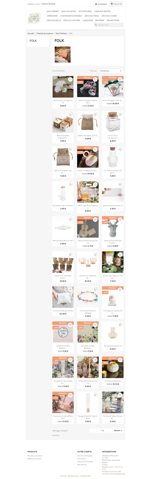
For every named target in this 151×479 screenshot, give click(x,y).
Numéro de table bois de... (88, 277)
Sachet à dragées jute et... (63, 171)
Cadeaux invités (102, 11)
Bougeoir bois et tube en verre (88, 417)
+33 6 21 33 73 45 (48, 4)
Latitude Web (85, 476)
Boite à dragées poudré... (88, 170)
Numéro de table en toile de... (113, 277)
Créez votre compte (85, 462)
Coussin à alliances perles (63, 311)
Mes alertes (81, 464)
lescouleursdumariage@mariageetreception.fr (120, 474)
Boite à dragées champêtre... (63, 136)
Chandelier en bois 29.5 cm (88, 382)
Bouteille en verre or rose (63, 205)
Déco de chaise (109, 16)
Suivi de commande (84, 456)
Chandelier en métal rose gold (63, 417)
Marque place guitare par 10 (88, 242)
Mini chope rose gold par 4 (88, 206)
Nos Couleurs (68, 11)
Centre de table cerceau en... (113, 417)
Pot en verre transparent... (112, 136)
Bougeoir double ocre (112, 346)
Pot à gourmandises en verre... (113, 171)
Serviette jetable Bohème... (63, 347)
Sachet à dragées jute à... (88, 135)
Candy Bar (88, 20)
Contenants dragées (71, 16)
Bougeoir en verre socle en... (63, 382)
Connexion (81, 459)
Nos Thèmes (53, 11)
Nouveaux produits (34, 456)
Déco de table (92, 16)
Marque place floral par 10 (113, 205)
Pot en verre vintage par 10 (63, 101)
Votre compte (84, 451)
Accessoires (85, 11)
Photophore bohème (113, 381)
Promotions (113, 20)
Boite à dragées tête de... (113, 100)
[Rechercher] (109, 25)
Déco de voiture (72, 20)
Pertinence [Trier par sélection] (111, 71)
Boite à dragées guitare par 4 (88, 101)
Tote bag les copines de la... (112, 312)
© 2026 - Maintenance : (70, 476)
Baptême (100, 20)
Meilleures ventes (34, 459)
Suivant (118, 430)
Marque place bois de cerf (63, 241)
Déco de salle (54, 20)
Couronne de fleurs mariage (88, 312)
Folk (33, 41)
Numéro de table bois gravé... (63, 277)
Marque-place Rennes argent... (112, 242)
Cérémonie (52, 16)
